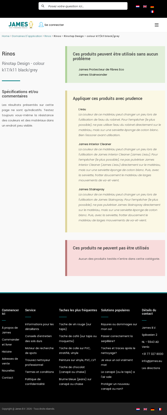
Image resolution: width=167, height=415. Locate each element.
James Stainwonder (93, 75)
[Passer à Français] (152, 11)
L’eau (82, 109)
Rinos (47, 36)
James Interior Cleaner (95, 144)
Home (6, 36)
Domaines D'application (27, 36)
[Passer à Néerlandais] (137, 6)
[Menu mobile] (155, 25)
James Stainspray (91, 189)
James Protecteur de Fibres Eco (101, 69)
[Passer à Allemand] (152, 6)
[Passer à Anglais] (145, 6)
